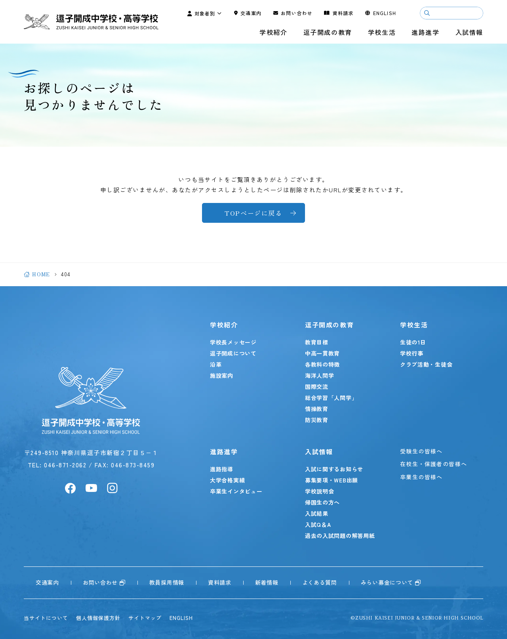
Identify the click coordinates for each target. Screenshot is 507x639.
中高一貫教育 (322, 353)
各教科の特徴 (322, 364)
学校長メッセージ (233, 342)
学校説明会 (319, 491)
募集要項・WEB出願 (331, 480)
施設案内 (221, 375)
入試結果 (316, 513)
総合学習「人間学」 (331, 398)
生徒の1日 (413, 342)
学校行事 (411, 353)
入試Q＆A (318, 524)
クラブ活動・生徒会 (426, 364)
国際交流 (316, 386)
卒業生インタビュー (236, 491)
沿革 (215, 364)
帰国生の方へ (322, 502)
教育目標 (316, 342)
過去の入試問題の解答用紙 (340, 536)
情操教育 (316, 409)
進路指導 (221, 469)
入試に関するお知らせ (334, 469)
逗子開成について (233, 353)
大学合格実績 (227, 480)
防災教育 (316, 420)
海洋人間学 (319, 375)
